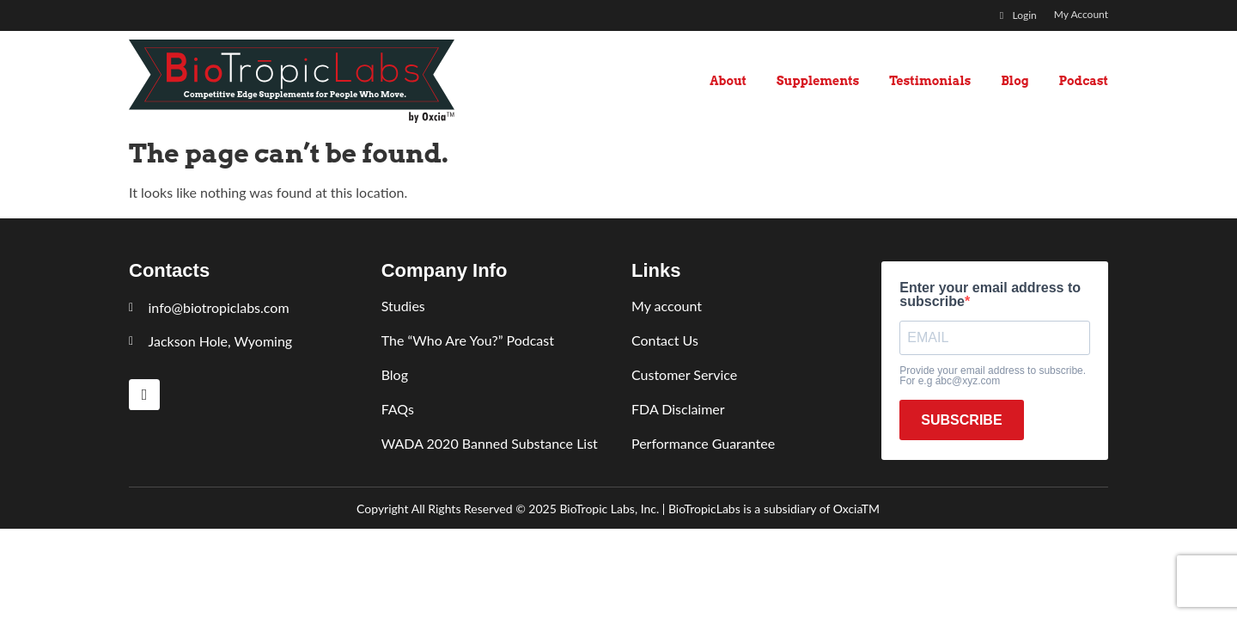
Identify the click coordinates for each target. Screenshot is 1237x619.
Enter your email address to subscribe (990, 295)
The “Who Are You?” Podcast (467, 340)
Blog (1014, 81)
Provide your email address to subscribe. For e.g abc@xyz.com (992, 375)
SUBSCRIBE (961, 420)
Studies (403, 305)
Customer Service (684, 374)
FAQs (397, 409)
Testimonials (930, 81)
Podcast (1083, 81)
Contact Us (664, 340)
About (728, 81)
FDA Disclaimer (678, 409)
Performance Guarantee (703, 443)
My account (666, 305)
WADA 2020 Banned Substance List (489, 443)
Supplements (818, 81)
